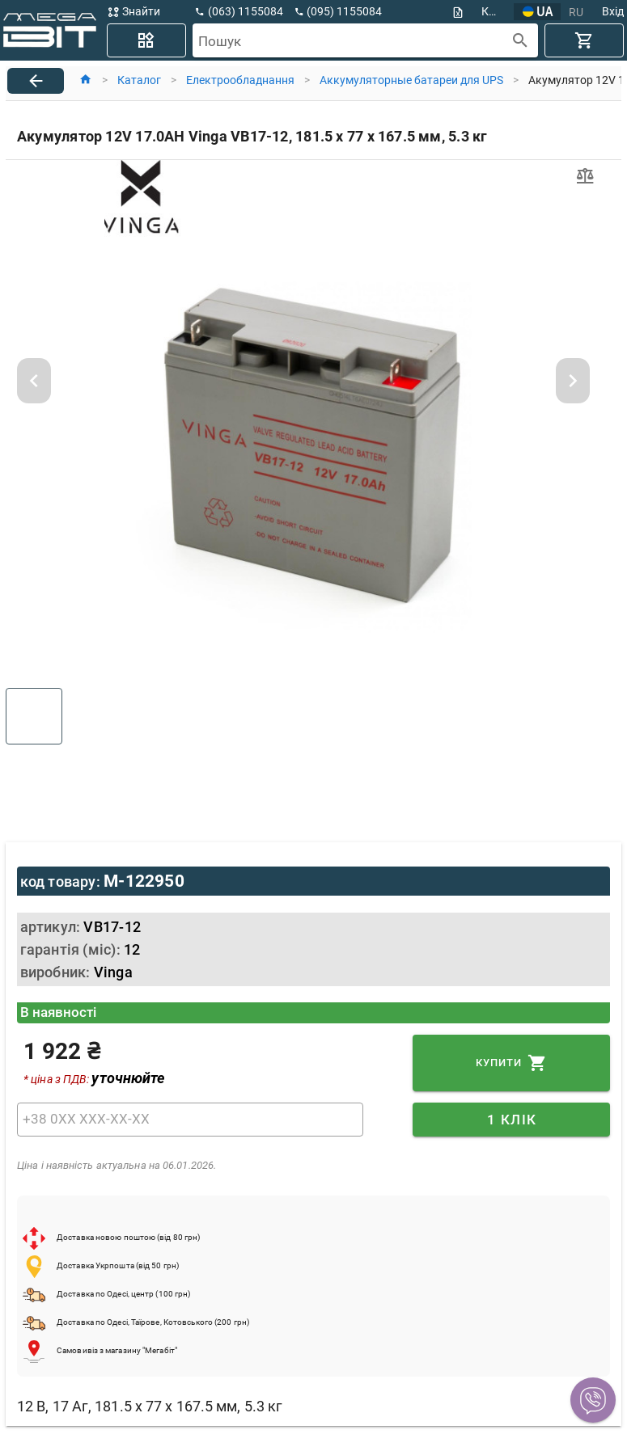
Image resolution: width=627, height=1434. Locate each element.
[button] (593, 1400)
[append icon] (520, 41)
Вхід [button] (613, 11)
